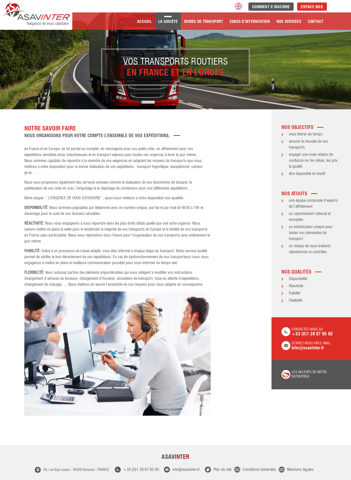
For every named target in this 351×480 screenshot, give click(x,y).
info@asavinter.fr (186, 470)
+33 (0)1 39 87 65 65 (141, 470)
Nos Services (288, 21)
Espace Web (312, 6)
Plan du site (222, 470)
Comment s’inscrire (271, 6)
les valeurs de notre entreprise (309, 374)
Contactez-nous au (311, 332)
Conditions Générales (259, 470)
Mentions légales (300, 470)
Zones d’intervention (250, 21)
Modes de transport (203, 21)
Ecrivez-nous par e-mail (311, 346)
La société (168, 21)
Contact (316, 21)
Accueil (144, 21)
